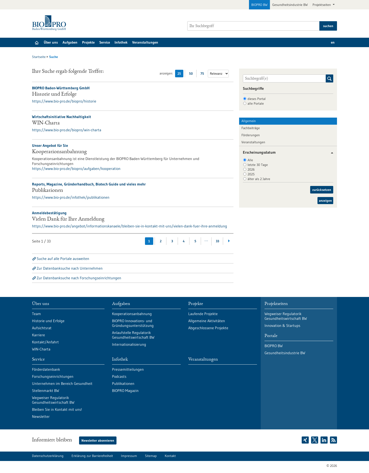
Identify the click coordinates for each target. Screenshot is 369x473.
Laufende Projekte (203, 313)
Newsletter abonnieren (97, 440)
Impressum (129, 455)
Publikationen (47, 190)
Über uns (51, 42)
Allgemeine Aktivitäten (206, 320)
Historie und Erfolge (54, 94)
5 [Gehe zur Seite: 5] (195, 241)
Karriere (38, 335)
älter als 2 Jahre (259, 179)
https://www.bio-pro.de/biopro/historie (64, 101)
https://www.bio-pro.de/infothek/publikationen (70, 197)
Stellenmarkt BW (45, 390)
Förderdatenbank (46, 369)
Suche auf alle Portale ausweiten (63, 258)
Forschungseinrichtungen (52, 376)
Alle (250, 160)
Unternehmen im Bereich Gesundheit (62, 383)
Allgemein (248, 121)
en (333, 42)
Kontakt (170, 455)
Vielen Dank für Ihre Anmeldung (68, 219)
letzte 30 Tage (258, 165)
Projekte (88, 42)
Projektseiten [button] (322, 5)
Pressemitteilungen (128, 369)
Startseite (39, 57)
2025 (251, 174)
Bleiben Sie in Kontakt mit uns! (57, 409)
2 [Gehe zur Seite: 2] (160, 241)
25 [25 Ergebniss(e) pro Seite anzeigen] (180, 74)
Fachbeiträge (250, 128)
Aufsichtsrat (42, 327)
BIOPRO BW (259, 5)
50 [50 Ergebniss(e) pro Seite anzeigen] (192, 74)
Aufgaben (70, 42)
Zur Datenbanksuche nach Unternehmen (70, 268)
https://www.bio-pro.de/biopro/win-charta (66, 130)
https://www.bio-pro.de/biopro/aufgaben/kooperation (76, 168)
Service (104, 42)
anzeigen (325, 200)
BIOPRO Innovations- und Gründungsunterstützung (133, 323)
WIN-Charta (46, 123)
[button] (330, 153)
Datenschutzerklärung (48, 455)
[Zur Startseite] (50, 23)
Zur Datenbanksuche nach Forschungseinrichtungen (79, 278)
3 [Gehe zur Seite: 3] (172, 241)
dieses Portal (257, 99)
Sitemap (151, 455)
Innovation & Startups (282, 325)
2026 (251, 169)
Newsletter (41, 416)
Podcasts (119, 376)
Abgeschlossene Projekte (208, 327)
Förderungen (250, 135)
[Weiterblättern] (229, 241)
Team (36, 313)
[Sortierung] (218, 74)
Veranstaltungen (145, 42)
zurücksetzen (321, 190)
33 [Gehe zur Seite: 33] (217, 241)
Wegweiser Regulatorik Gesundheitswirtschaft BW (53, 400)
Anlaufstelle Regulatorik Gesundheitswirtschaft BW (133, 335)
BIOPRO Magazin (125, 390)
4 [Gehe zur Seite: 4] (184, 241)
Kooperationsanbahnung (59, 152)
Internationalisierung (129, 344)
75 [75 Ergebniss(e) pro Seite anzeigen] (203, 74)
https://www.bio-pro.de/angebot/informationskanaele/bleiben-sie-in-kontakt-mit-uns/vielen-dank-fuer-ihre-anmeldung (129, 226)
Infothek (121, 42)
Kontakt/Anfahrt (45, 342)
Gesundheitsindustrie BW (290, 5)
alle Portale (256, 103)
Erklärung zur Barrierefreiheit (92, 455)
